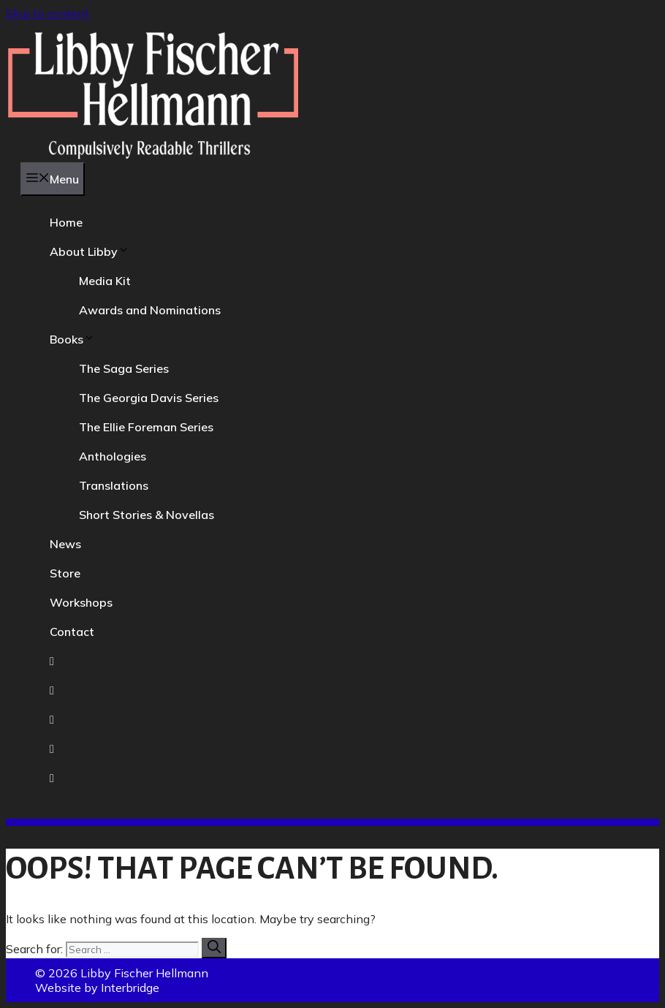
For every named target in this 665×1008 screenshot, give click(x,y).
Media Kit (105, 280)
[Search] (214, 948)
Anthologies (112, 456)
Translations (113, 485)
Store (65, 573)
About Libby (89, 251)
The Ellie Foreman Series (146, 427)
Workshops (81, 602)
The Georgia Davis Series (148, 397)
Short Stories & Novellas (146, 514)
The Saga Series (124, 368)
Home (66, 222)
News (65, 544)
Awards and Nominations (150, 310)
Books (72, 339)
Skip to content (47, 13)
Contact (72, 631)
